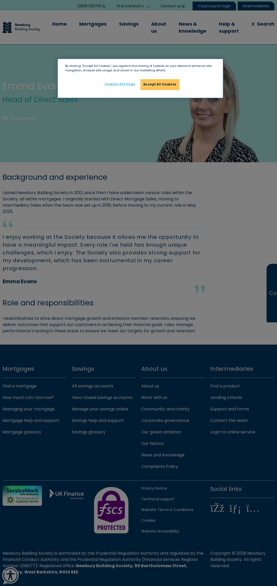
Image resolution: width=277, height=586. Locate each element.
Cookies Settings (119, 84)
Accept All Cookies (159, 84)
